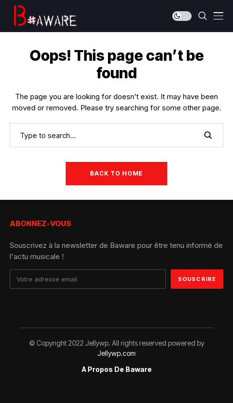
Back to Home (116, 173)
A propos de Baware (117, 369)
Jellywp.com (116, 353)
